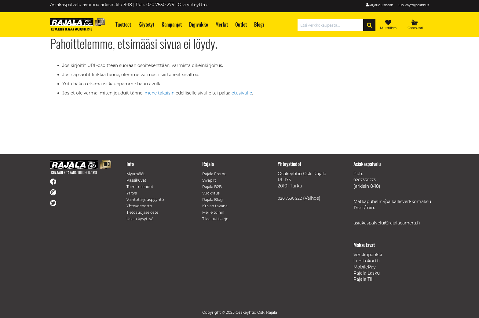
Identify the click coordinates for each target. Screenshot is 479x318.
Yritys (131, 193)
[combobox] (332, 25)
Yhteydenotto (139, 206)
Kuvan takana (215, 206)
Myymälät (135, 174)
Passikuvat (136, 180)
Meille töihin (213, 212)
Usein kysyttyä (139, 218)
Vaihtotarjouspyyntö (145, 199)
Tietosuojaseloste (142, 212)
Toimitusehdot (139, 186)
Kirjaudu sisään (381, 5)
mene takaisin (160, 93)
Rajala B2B (212, 186)
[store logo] (77, 24)
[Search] (369, 25)
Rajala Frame (214, 174)
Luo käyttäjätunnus (413, 5)
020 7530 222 (290, 198)
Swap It (209, 180)
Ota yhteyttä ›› (193, 4)
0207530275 (364, 180)
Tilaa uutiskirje (215, 218)
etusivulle (242, 93)
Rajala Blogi (213, 199)
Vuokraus (211, 193)
